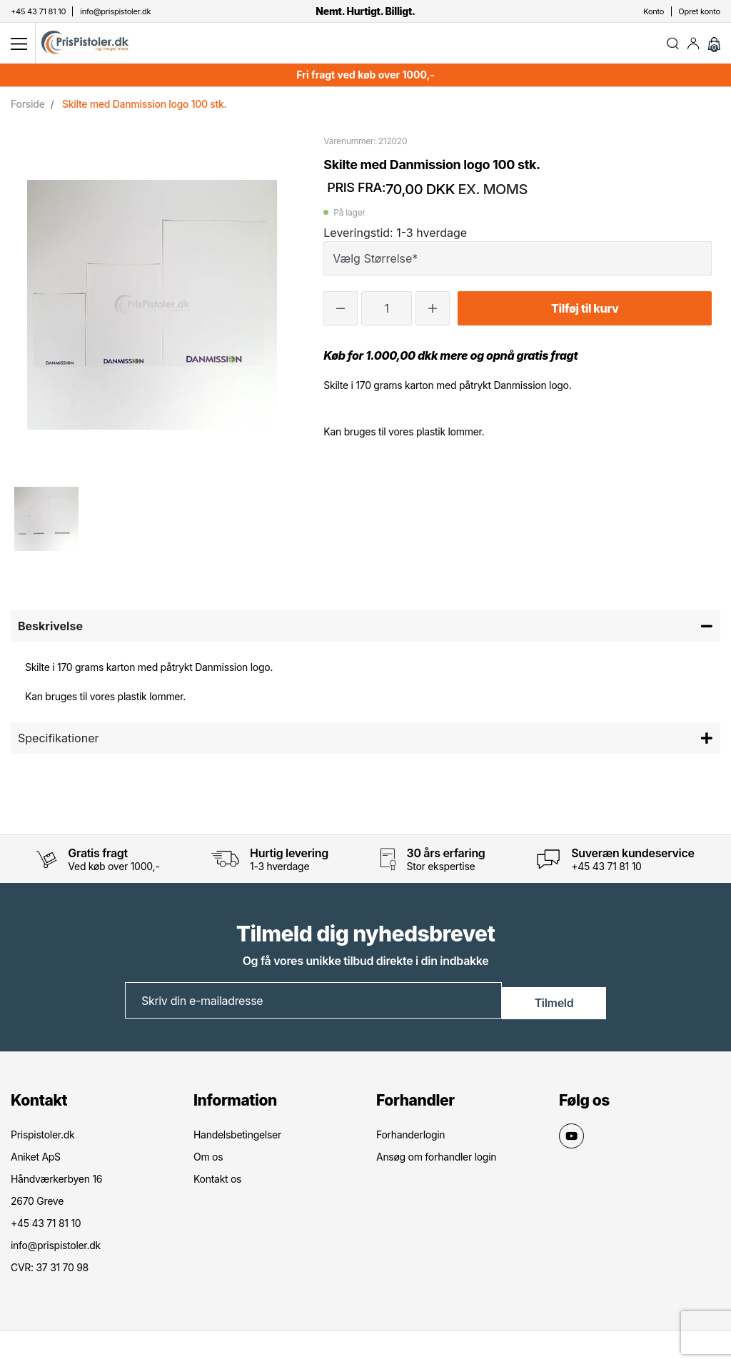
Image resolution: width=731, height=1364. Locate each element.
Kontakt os (217, 1183)
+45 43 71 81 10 (606, 872)
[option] (46, 524)
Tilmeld (554, 1006)
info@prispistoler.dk (56, 1249)
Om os (208, 1161)
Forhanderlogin (410, 1139)
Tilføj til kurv (584, 314)
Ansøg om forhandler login (436, 1161)
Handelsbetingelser (237, 1139)
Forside (28, 109)
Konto (653, 11)
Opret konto (699, 11)
